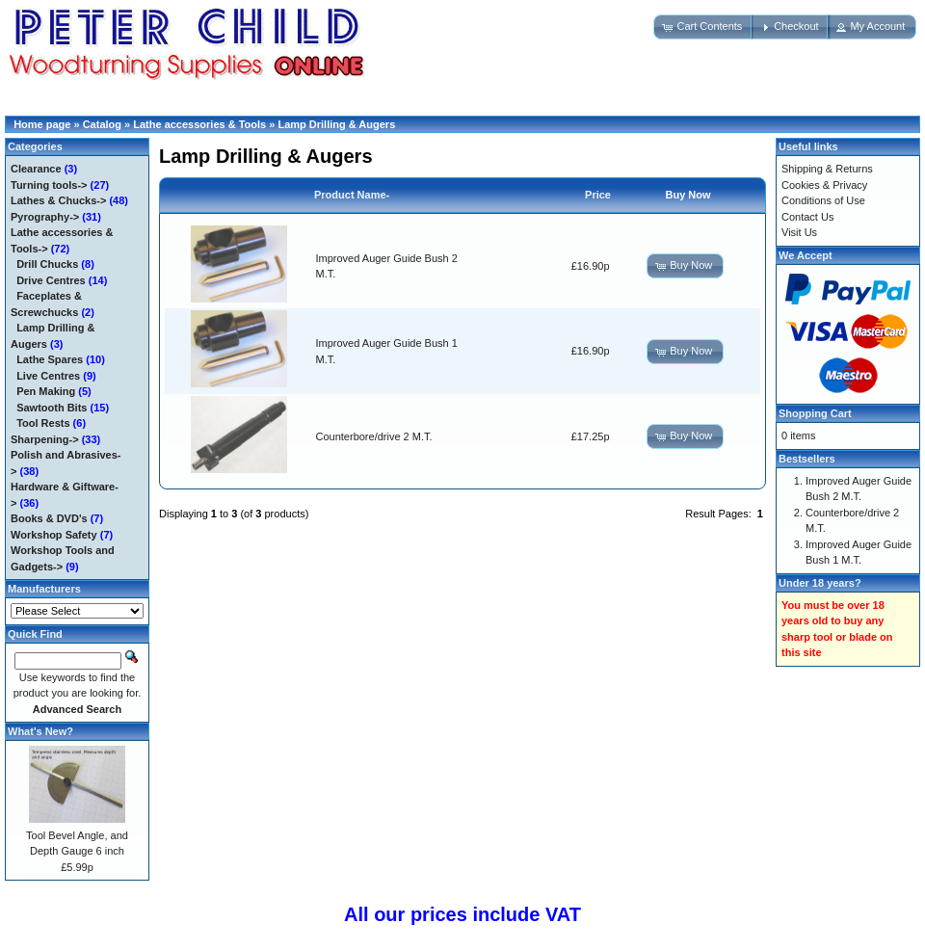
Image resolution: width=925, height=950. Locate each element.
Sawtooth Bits (51, 407)
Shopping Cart (815, 413)
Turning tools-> (49, 185)
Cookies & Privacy (824, 185)
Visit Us (799, 232)
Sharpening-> (45, 439)
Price (598, 194)
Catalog (102, 124)
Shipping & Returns (827, 168)
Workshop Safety (54, 535)
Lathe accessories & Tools (199, 124)
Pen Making (45, 391)
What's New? (40, 731)
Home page (41, 124)
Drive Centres (51, 280)
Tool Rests (42, 423)
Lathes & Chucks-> (58, 200)
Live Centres (48, 376)
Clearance (36, 168)
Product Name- (351, 194)
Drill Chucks (47, 264)
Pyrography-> (45, 217)
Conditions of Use (823, 200)
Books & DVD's (49, 518)
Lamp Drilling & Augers (336, 124)
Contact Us (807, 217)
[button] (703, 27)
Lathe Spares (49, 359)
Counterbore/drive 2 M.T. (374, 436)
